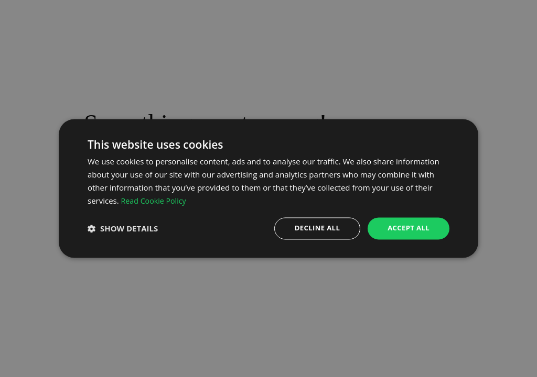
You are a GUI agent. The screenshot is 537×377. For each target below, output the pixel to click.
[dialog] (268, 188)
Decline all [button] (312, 228)
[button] (123, 229)
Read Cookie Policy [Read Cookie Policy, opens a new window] (155, 200)
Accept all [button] (407, 228)
